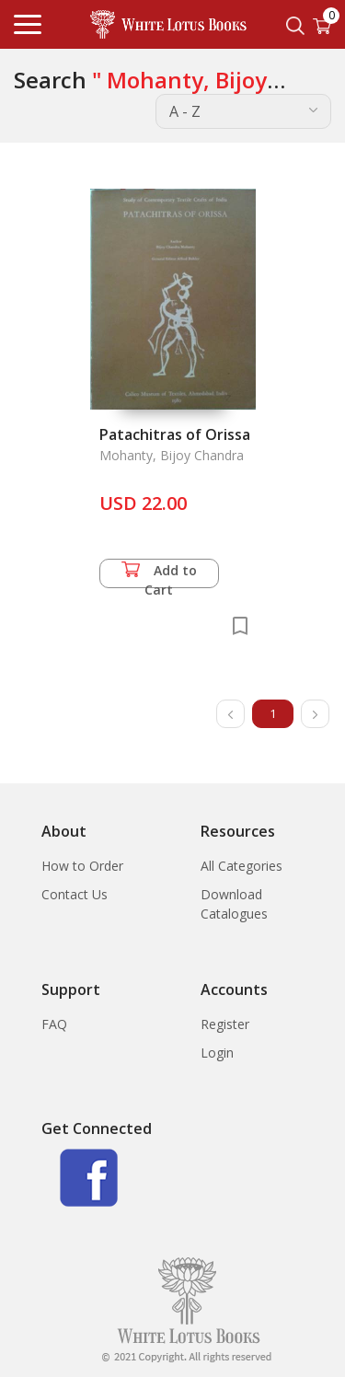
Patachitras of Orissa (174, 434)
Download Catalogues (234, 903)
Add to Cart (159, 574)
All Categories (241, 865)
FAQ (54, 1024)
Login (217, 1052)
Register (225, 1024)
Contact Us (74, 894)
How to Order (82, 865)
